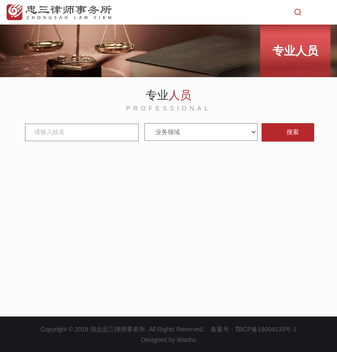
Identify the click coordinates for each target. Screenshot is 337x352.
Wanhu (186, 339)
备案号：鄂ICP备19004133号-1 (254, 329)
